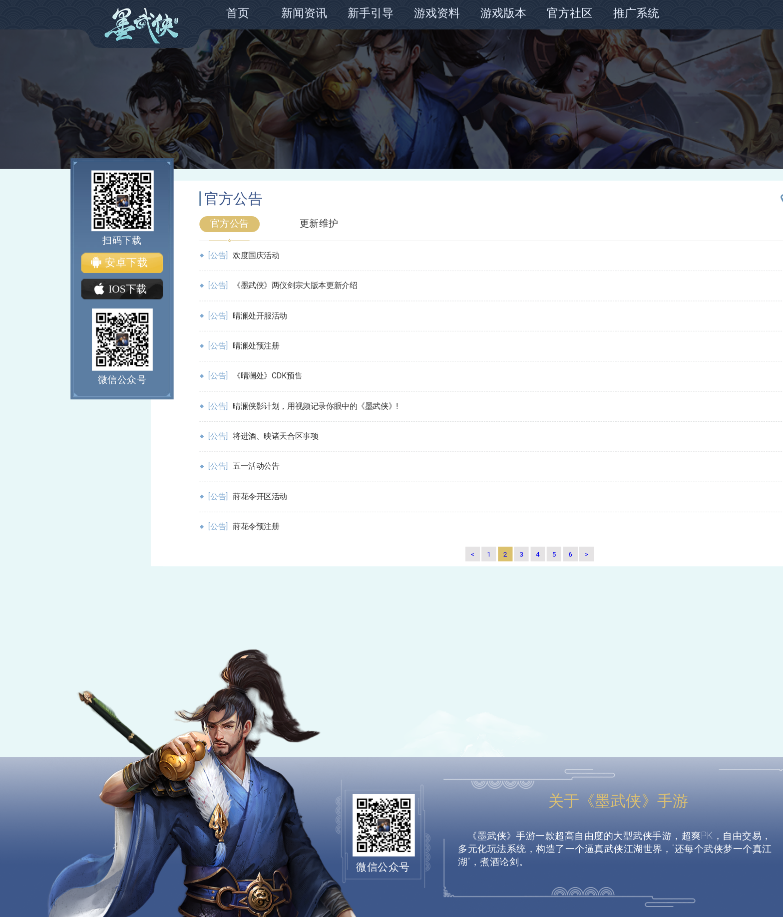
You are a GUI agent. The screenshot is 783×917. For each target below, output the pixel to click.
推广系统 (636, 13)
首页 (237, 13)
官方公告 (229, 223)
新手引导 (370, 13)
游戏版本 (503, 13)
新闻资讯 (304, 13)
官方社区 (570, 13)
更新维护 (319, 223)
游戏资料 (437, 13)
